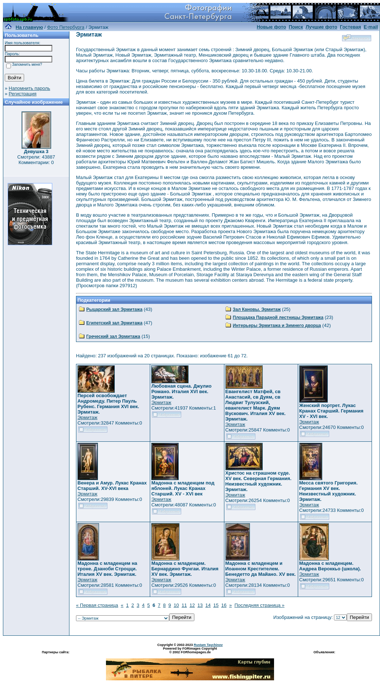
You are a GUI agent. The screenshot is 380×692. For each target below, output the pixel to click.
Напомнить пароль (29, 88)
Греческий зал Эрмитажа (113, 336)
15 (215, 605)
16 (223, 605)
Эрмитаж (87, 417)
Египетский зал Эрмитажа (114, 323)
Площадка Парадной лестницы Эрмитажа (278, 317)
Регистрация (23, 93)
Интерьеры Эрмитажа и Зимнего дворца (277, 325)
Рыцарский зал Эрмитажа (114, 309)
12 (192, 605)
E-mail (371, 27)
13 (199, 605)
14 (207, 605)
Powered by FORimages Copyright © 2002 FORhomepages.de (190, 650)
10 (176, 605)
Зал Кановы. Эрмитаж (257, 309)
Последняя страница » (260, 605)
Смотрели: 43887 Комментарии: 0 (36, 159)
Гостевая (350, 27)
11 (184, 605)
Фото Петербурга (65, 27)
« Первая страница (97, 605)
